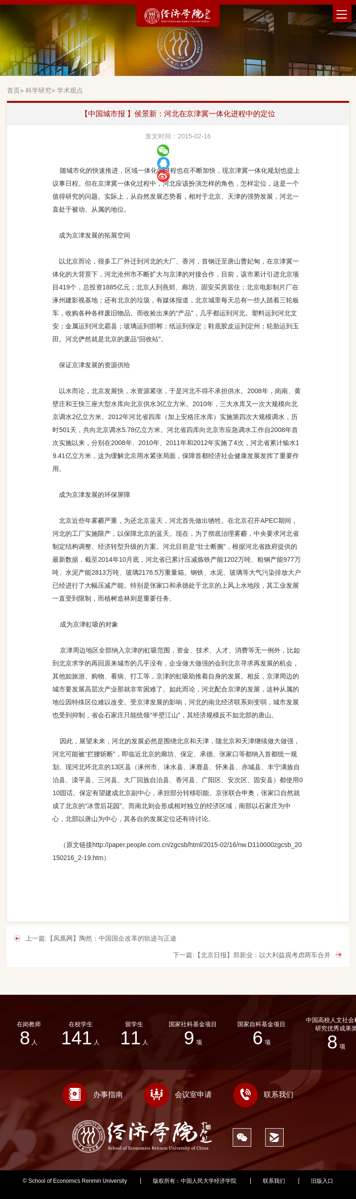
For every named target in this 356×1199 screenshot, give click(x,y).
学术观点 (70, 90)
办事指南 (93, 1095)
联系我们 (263, 1095)
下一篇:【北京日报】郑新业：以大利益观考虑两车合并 (252, 955)
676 (178, 1188)
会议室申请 (178, 1095)
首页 (13, 90)
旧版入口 (322, 1181)
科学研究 (38, 90)
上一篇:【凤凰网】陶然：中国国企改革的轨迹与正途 (101, 938)
